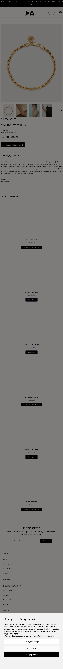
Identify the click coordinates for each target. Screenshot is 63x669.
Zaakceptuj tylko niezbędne (31, 642)
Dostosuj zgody (31, 648)
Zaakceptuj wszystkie (31, 655)
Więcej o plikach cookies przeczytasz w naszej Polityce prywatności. (29, 636)
